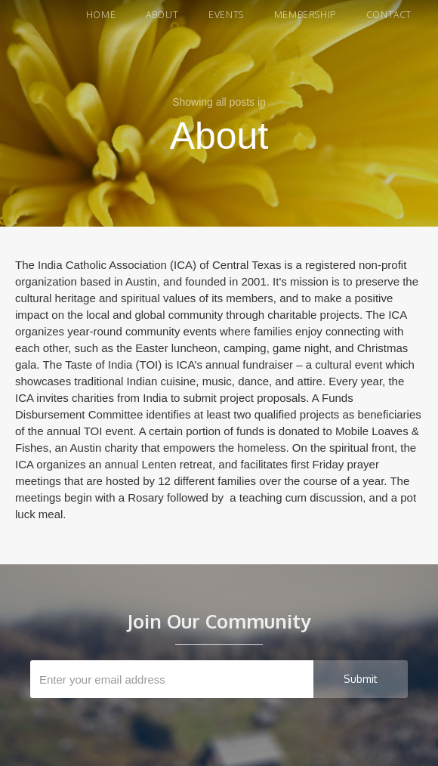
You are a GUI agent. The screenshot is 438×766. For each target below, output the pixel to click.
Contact (389, 14)
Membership (305, 14)
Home (101, 14)
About (162, 14)
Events (226, 14)
